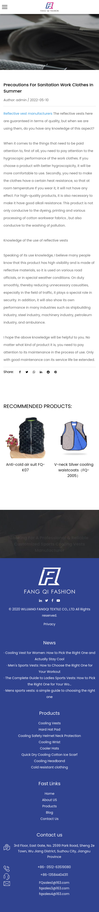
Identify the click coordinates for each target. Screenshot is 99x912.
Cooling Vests (49, 723)
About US (49, 800)
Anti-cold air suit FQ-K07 (25, 467)
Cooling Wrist (49, 742)
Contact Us (49, 818)
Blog (49, 812)
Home (50, 793)
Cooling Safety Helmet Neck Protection (49, 735)
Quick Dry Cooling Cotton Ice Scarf (49, 754)
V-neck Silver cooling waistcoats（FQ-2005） (74, 470)
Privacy (49, 624)
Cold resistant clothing (49, 767)
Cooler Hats (49, 748)
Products (49, 806)
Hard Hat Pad (49, 729)
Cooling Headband (49, 761)
